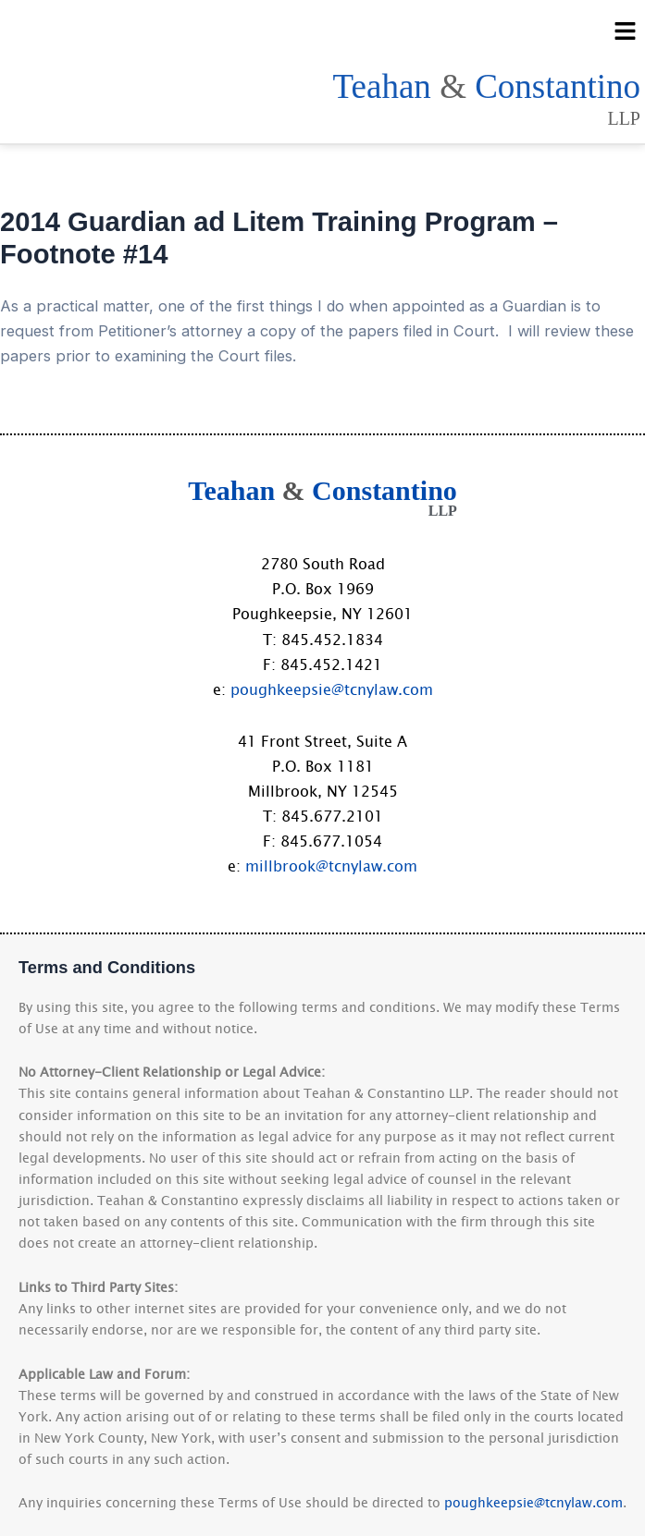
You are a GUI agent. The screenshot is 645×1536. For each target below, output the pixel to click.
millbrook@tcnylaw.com (331, 865)
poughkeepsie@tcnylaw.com (331, 688)
